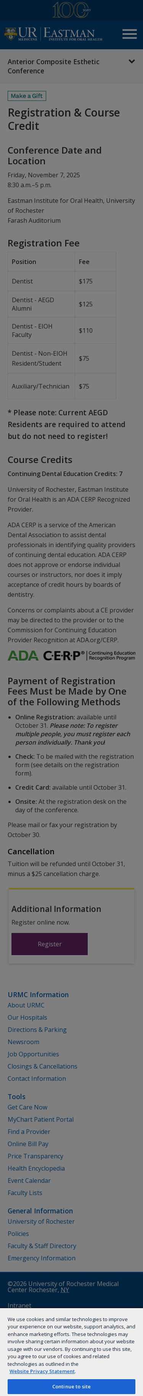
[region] (71, 1351)
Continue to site (71, 1386)
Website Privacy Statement (42, 1371)
